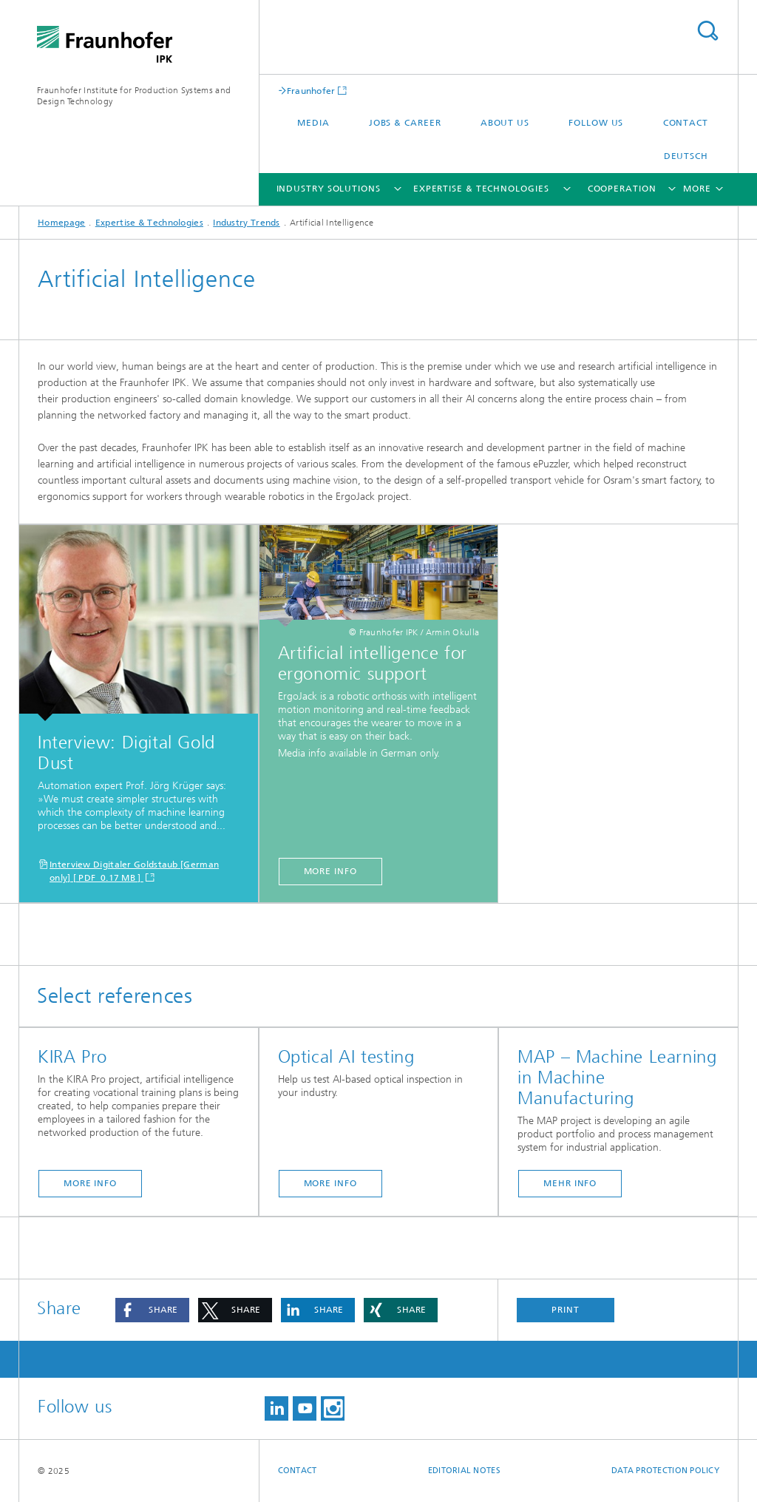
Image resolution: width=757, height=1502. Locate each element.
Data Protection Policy (665, 1470)
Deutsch (686, 156)
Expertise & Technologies (481, 188)
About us (505, 123)
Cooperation (622, 188)
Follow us (595, 123)
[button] (152, 1310)
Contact (685, 123)
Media (313, 123)
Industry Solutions (328, 188)
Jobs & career (405, 123)
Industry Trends (246, 222)
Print (565, 1310)
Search (707, 30)
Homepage (61, 222)
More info (330, 871)
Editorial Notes (464, 1470)
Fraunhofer (311, 90)
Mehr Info (570, 1183)
